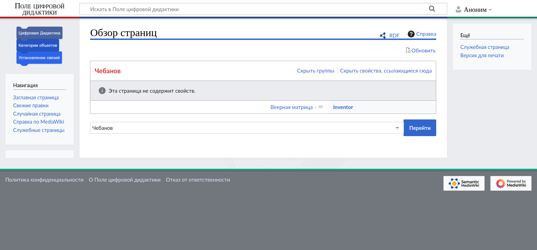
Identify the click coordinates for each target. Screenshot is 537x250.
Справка (421, 34)
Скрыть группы (315, 70)
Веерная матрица (291, 107)
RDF (394, 35)
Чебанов (108, 71)
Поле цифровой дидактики (40, 9)
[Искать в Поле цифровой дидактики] (263, 8)
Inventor (343, 107)
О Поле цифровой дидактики (125, 179)
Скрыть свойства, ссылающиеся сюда (386, 70)
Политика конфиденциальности (44, 179)
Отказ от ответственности (198, 179)
